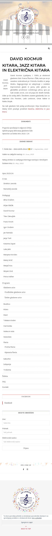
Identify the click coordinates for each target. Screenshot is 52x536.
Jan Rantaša (8, 232)
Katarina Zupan (9, 243)
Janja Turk (7, 238)
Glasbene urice (9, 287)
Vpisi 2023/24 (7, 173)
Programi (6, 283)
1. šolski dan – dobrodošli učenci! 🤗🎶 (17, 149)
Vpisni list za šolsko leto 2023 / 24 (15, 133)
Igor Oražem (8, 227)
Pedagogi (6, 195)
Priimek (5, 428)
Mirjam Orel (8, 271)
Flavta (5, 342)
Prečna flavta (10, 347)
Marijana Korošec (10, 254)
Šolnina (5, 376)
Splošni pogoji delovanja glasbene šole (17, 130)
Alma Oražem (8, 200)
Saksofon (7, 359)
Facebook (26, 396)
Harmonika (7, 326)
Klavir (5, 315)
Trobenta (7, 370)
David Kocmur (8, 211)
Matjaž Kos (7, 265)
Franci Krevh (8, 222)
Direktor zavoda (9, 183)
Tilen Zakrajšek (9, 216)
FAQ (4, 381)
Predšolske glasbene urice (15, 292)
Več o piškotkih (37, 518)
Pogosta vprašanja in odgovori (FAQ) (16, 128)
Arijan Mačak (8, 205)
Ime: (4, 419)
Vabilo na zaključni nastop (12, 154)
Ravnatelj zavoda (10, 189)
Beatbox (6, 304)
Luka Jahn (7, 249)
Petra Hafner (8, 276)
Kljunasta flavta (11, 352)
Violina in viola (8, 331)
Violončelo (7, 337)
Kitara (5, 309)
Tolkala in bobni (9, 320)
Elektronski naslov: (9, 438)
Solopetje (7, 364)
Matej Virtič (7, 260)
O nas (4, 179)
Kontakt (5, 387)
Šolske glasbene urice (13, 297)
